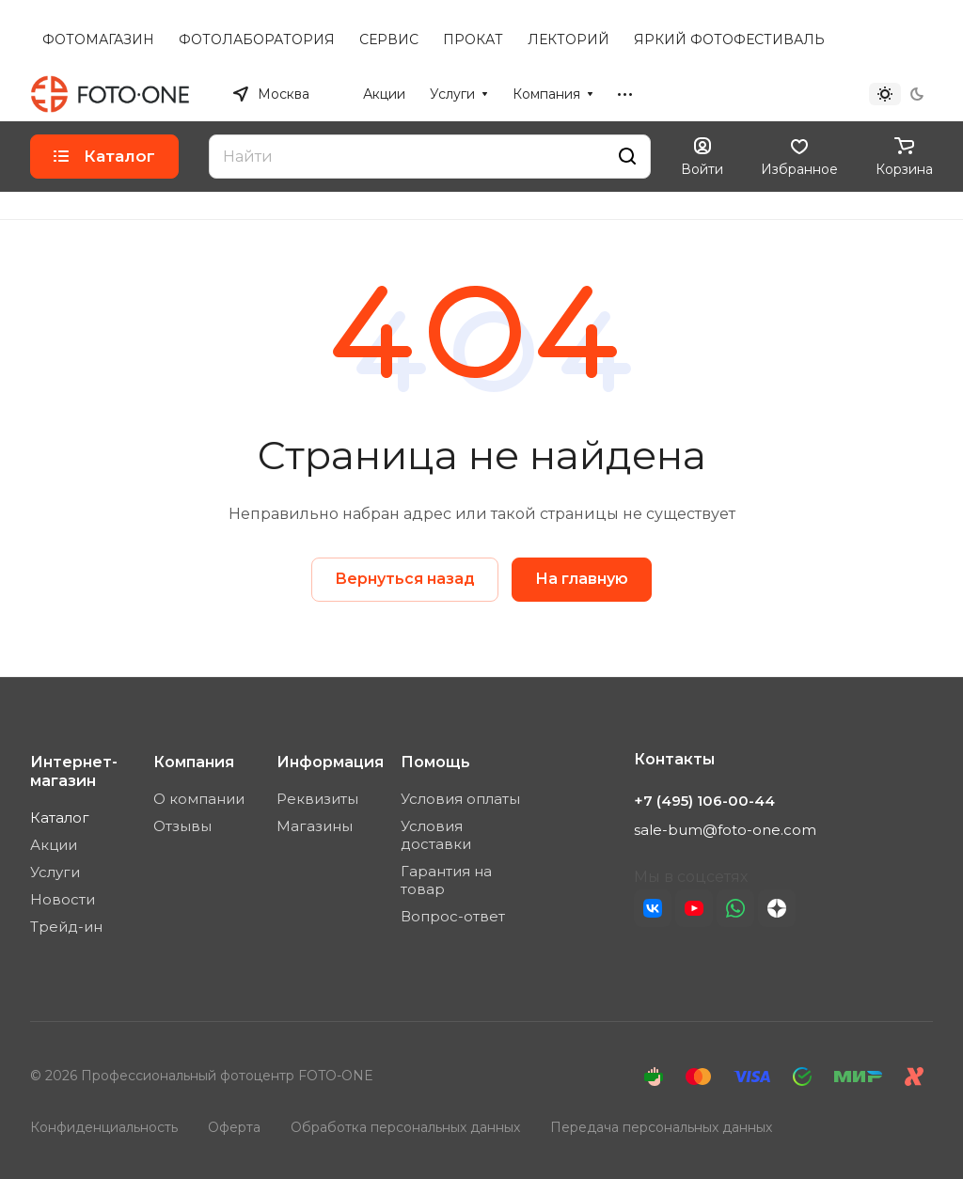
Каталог (59, 817)
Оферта (234, 1127)
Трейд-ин (66, 926)
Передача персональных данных (661, 1127)
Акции (53, 845)
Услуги (55, 872)
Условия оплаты (460, 799)
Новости (62, 899)
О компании (199, 799)
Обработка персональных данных (405, 1127)
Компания (193, 762)
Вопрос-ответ (453, 916)
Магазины (314, 826)
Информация (330, 762)
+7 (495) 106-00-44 (757, 94)
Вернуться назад (405, 579)
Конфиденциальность (104, 1127)
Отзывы (182, 826)
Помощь (435, 762)
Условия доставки (436, 835)
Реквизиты (317, 799)
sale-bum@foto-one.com (725, 830)
